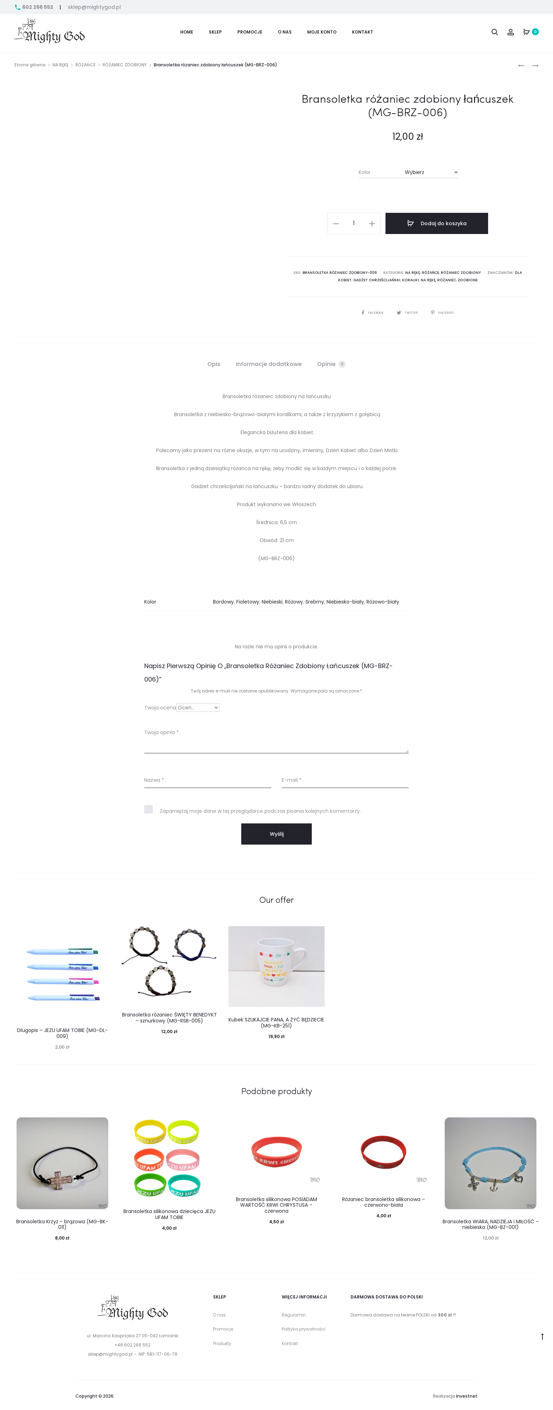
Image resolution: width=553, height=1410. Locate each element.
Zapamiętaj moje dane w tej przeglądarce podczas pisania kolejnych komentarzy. (260, 809)
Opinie (331, 362)
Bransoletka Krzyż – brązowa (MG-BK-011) (62, 1222)
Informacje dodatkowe (269, 362)
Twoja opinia (161, 730)
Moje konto (321, 32)
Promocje (223, 1327)
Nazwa (154, 778)
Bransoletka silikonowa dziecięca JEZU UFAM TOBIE (169, 1212)
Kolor (365, 172)
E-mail (292, 778)
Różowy (294, 599)
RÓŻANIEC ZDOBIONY (125, 65)
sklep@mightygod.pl (94, 7)
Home (186, 32)
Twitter (407, 310)
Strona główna (29, 65)
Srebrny (314, 599)
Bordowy (223, 599)
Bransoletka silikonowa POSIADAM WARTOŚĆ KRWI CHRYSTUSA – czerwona (276, 1203)
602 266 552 (34, 7)
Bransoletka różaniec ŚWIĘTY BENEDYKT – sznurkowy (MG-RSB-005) (169, 1015)
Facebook (370, 310)
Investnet (467, 1394)
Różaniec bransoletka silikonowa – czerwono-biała (383, 1200)
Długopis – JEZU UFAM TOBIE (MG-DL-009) (62, 1031)
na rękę (420, 278)
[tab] (214, 362)
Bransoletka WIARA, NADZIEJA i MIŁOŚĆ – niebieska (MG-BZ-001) (491, 1222)
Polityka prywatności (304, 1327)
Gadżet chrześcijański (371, 278)
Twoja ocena (160, 705)
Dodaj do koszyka (438, 223)
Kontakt (362, 32)
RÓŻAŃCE (85, 65)
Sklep (215, 32)
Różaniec (438, 278)
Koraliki (403, 278)
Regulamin (294, 1313)
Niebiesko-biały (345, 599)
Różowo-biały (382, 599)
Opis (213, 362)
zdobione (458, 278)
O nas (285, 32)
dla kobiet (517, 271)
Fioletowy (247, 599)
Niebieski (272, 599)
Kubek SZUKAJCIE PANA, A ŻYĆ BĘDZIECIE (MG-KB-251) (276, 1020)
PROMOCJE (249, 32)
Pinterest (446, 310)
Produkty (222, 1341)
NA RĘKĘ (60, 65)
